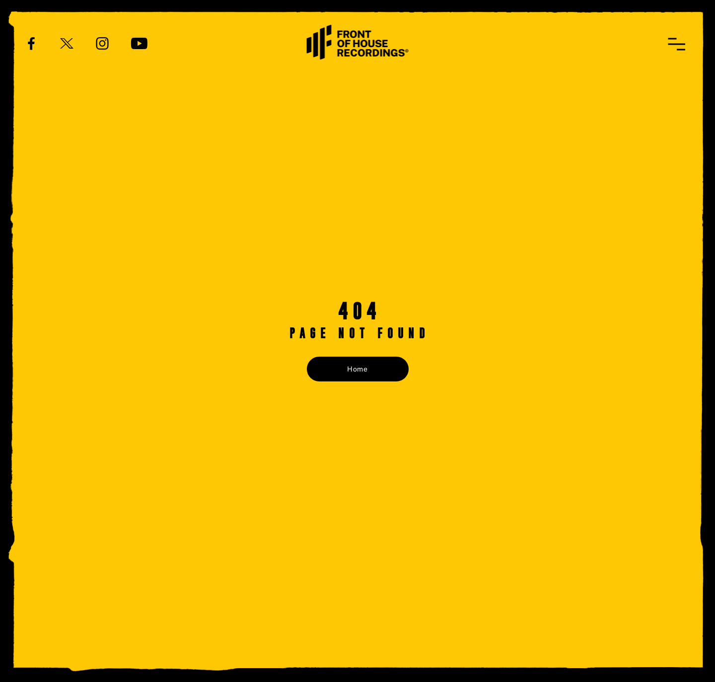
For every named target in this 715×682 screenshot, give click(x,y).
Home (357, 369)
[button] (676, 44)
